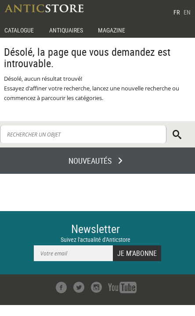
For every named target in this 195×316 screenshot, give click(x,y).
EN (187, 12)
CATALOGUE (19, 30)
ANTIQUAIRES (66, 30)
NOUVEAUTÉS (90, 160)
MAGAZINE (111, 30)
